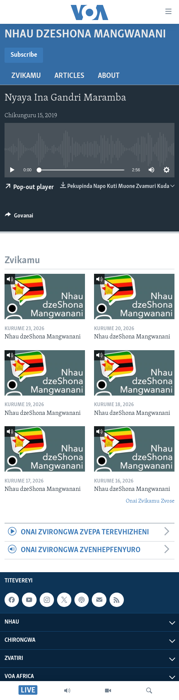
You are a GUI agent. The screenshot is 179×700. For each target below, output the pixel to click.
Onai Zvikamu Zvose (150, 501)
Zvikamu (26, 76)
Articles (69, 76)
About (109, 76)
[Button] (19, 217)
